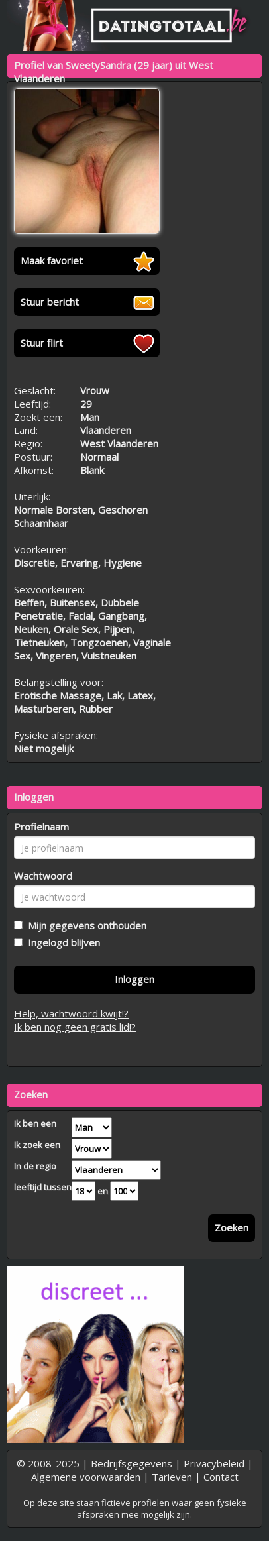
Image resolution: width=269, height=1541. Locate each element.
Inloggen (134, 979)
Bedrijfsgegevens (131, 1463)
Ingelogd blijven (61, 942)
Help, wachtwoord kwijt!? (71, 1013)
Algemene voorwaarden (85, 1476)
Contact (221, 1476)
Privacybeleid (214, 1463)
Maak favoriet (52, 260)
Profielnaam (41, 826)
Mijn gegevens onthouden (84, 925)
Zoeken (231, 1227)
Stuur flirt (42, 342)
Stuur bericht (50, 301)
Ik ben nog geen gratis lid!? (75, 1026)
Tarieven (172, 1476)
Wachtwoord (43, 875)
